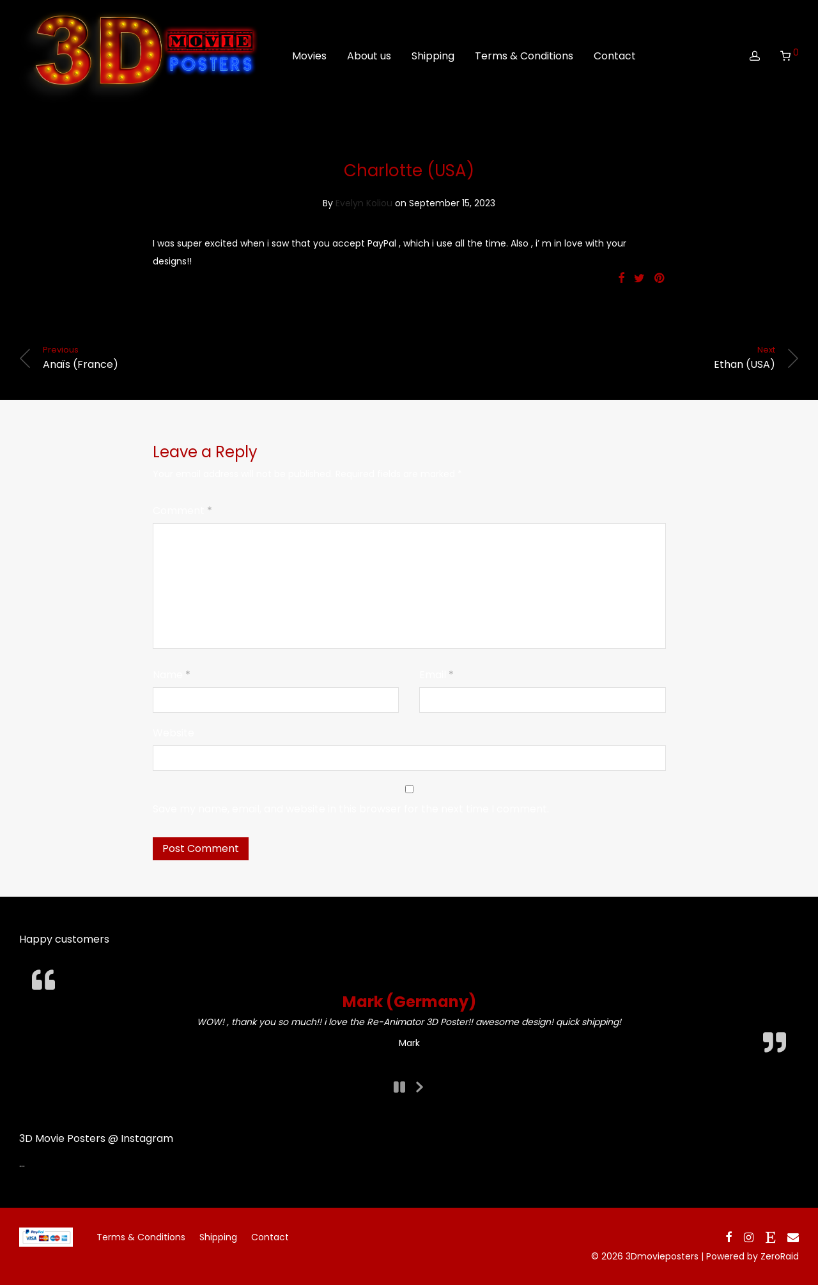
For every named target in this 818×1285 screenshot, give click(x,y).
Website (173, 733)
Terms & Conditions (524, 59)
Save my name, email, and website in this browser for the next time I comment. (351, 809)
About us (369, 59)
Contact (615, 59)
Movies (309, 59)
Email (436, 674)
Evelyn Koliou (364, 203)
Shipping (433, 59)
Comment (182, 510)
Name (171, 674)
